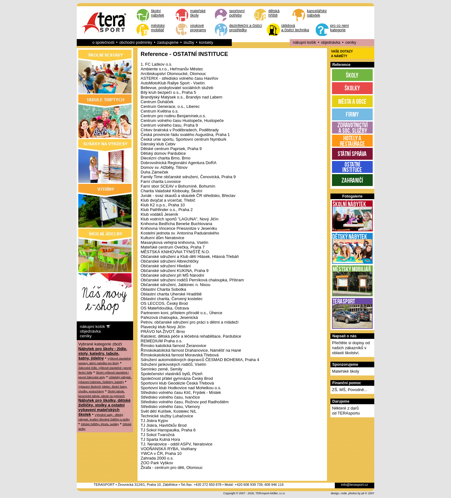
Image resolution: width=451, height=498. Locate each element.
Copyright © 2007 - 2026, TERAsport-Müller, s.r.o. (254, 493)
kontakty (206, 42)
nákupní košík (304, 42)
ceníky (350, 42)
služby (189, 42)
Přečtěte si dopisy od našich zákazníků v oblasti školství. (351, 347)
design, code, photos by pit (347, 493)
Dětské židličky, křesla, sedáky (100, 424)
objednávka (330, 42)
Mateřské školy (345, 371)
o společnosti (103, 42)
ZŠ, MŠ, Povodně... (349, 389)
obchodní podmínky (135, 42)
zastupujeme (168, 42)
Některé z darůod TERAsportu (346, 410)
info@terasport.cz (354, 484)
